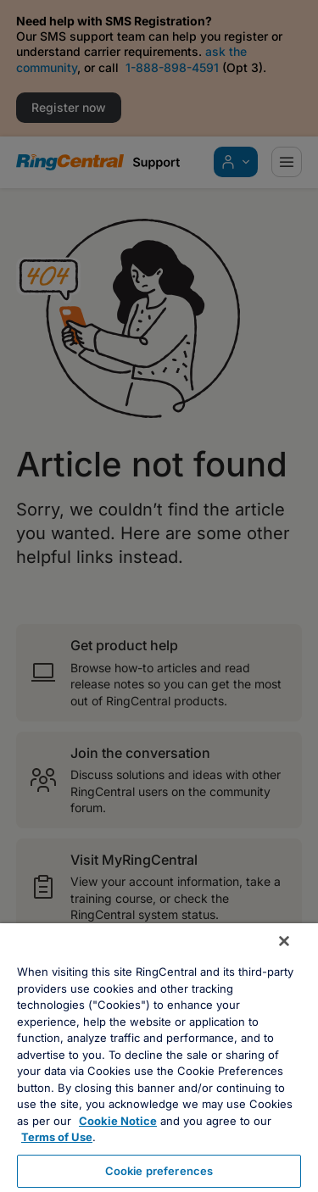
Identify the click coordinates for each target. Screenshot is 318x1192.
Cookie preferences (159, 1171)
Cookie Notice (118, 1121)
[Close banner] (284, 941)
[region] (159, 1057)
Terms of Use (56, 1137)
